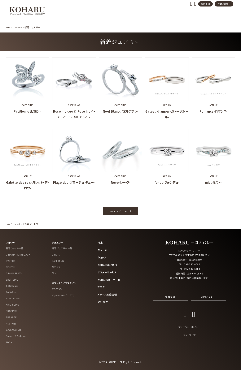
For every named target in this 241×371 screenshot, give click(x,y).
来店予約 (205, 3)
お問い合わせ (223, 3)
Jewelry (18, 27)
